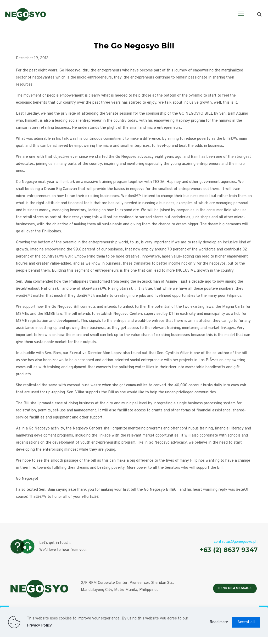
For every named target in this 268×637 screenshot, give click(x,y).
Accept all (246, 622)
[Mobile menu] (241, 14)
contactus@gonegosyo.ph (236, 541)
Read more (219, 622)
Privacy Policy (39, 625)
